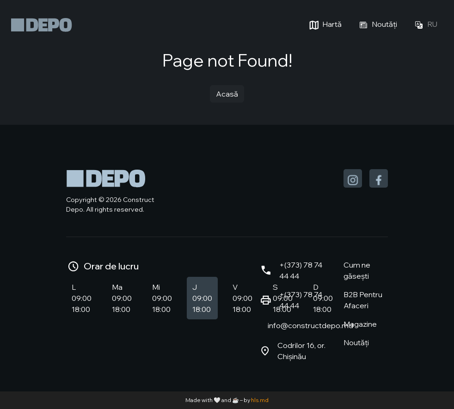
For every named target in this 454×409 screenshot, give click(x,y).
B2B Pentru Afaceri (363, 300)
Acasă (227, 93)
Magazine (360, 324)
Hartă (324, 25)
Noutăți (376, 25)
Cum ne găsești (357, 270)
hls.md (260, 400)
